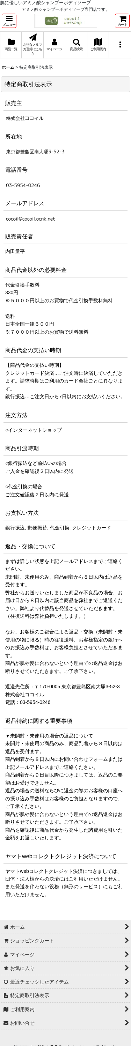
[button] (9, 21)
